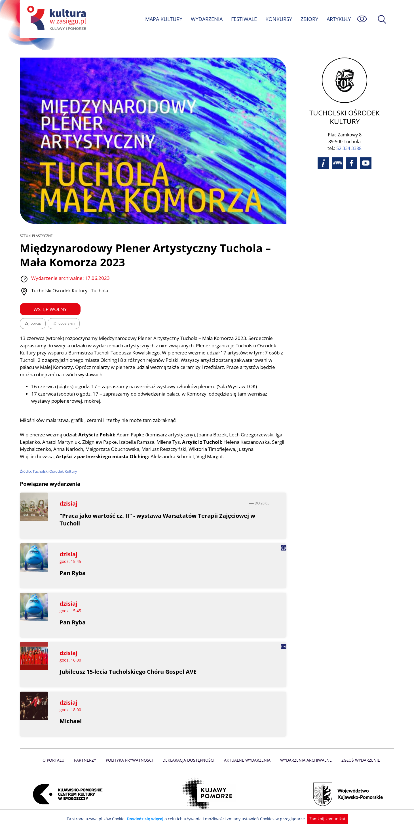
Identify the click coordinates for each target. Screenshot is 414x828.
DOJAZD (32, 323)
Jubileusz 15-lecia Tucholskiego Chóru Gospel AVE (129, 671)
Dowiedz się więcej (147, 818)
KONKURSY (278, 19)
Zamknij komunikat (324, 818)
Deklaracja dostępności (188, 760)
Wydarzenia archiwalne (304, 760)
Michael (71, 721)
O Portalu (56, 760)
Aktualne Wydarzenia (247, 760)
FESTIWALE (244, 19)
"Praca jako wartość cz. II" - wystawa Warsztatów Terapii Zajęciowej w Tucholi (158, 519)
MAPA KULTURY (163, 19)
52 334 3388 (349, 140)
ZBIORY (309, 19)
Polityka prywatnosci (130, 760)
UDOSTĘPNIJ (63, 323)
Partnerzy (87, 760)
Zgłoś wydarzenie (358, 760)
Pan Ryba (73, 573)
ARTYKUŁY (338, 19)
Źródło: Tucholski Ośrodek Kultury (49, 471)
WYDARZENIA (206, 19)
